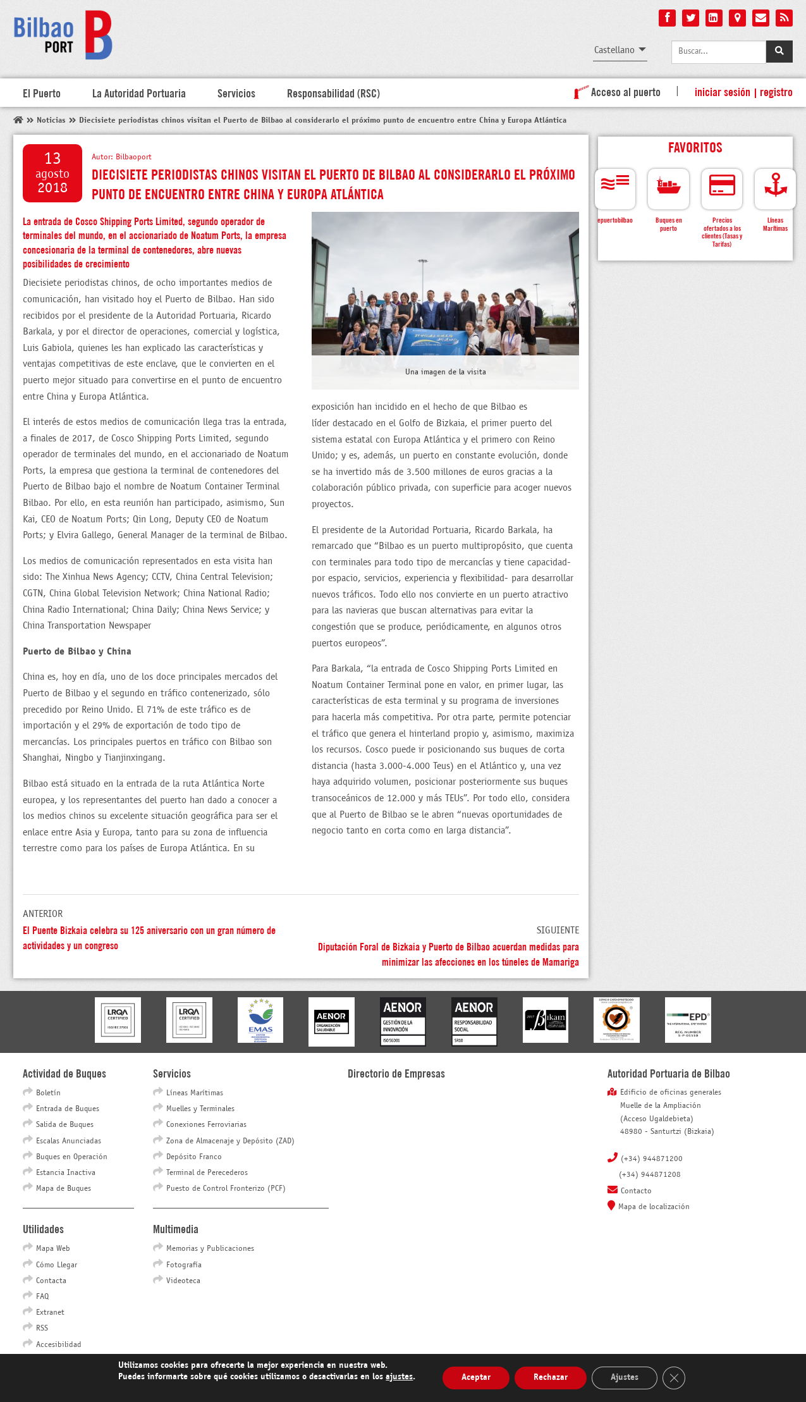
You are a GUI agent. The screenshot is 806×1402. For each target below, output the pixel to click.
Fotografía (184, 1265)
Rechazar (551, 1378)
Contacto (636, 1191)
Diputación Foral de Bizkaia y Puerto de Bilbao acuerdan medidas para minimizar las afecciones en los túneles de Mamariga (448, 953)
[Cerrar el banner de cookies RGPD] (674, 1378)
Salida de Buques (65, 1125)
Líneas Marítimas (194, 1093)
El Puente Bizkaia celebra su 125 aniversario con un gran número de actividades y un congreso (149, 936)
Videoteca (183, 1281)
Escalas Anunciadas (68, 1141)
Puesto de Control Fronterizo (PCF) (226, 1189)
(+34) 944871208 (650, 1175)
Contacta (51, 1281)
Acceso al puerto (615, 91)
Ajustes (624, 1378)
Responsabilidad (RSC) (333, 92)
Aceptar (476, 1378)
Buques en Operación (71, 1157)
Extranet (50, 1313)
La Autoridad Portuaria (139, 92)
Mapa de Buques (63, 1189)
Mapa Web (53, 1249)
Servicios (236, 92)
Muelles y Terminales (200, 1109)
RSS (42, 1328)
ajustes (399, 1377)
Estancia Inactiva (65, 1173)
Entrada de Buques (67, 1109)
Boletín (48, 1093)
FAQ (42, 1297)
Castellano (614, 50)
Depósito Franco (194, 1157)
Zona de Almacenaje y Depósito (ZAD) (230, 1141)
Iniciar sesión (722, 91)
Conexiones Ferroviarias (206, 1125)
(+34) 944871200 (652, 1159)
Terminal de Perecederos (207, 1173)
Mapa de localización (654, 1207)
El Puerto (42, 92)
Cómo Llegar (56, 1265)
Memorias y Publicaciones (210, 1249)
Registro (776, 91)
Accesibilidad (59, 1345)
